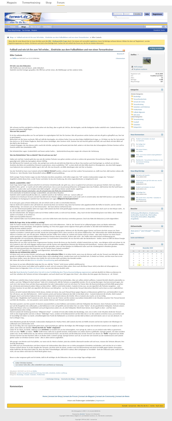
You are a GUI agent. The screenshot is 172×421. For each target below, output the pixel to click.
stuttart (58, 373)
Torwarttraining (31, 2)
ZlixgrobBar (151, 217)
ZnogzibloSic (135, 219)
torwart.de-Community (105, 396)
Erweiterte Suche (159, 30)
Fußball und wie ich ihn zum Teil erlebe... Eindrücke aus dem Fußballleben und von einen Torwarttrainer (53, 37)
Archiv (152, 406)
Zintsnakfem (143, 217)
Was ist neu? (35, 27)
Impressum (100, 401)
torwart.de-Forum (70, 396)
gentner (27, 373)
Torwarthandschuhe (140, 99)
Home (45, 396)
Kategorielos (138, 127)
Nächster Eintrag (82, 379)
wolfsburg (64, 373)
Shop (49, 2)
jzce (132, 233)
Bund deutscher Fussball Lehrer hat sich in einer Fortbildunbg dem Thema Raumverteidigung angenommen (54, 272)
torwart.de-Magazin (87, 396)
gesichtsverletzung (36, 373)
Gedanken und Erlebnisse (142, 107)
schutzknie (52, 373)
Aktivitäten (47, 27)
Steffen (35, 371)
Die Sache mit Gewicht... (143, 175)
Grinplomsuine (153, 213)
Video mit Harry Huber (36, 268)
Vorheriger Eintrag (53, 379)
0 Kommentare (120, 58)
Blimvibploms (143, 213)
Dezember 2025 (148, 248)
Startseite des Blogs (68, 379)
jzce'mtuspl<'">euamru (150, 231)
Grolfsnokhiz (135, 215)
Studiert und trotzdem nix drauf (145, 139)
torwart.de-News (122, 396)
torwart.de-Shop (55, 396)
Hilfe (147, 14)
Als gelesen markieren (139, 69)
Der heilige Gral (140, 144)
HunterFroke (144, 215)
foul (23, 373)
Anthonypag (135, 213)
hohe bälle (45, 373)
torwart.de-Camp (139, 102)
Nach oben (159, 406)
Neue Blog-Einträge (14, 30)
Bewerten (120, 54)
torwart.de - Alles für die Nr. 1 (139, 406)
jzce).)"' (138, 231)
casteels (19, 373)
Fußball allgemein (139, 112)
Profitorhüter (41, 375)
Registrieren (157, 14)
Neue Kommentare (137, 135)
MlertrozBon (152, 215)
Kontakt (125, 406)
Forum (61, 2)
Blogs (23, 27)
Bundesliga (20, 375)
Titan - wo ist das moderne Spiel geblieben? (149, 155)
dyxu (133, 231)
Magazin (12, 2)
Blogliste (34, 30)
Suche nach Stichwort (137, 238)
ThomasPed (134, 217)
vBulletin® (83, 414)
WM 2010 (137, 115)
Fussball (26, 375)
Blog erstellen (156, 48)
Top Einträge (26, 30)
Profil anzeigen (137, 67)
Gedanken (33, 375)
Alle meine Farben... (142, 149)
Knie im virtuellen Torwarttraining (42, 260)
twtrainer (141, 141)
